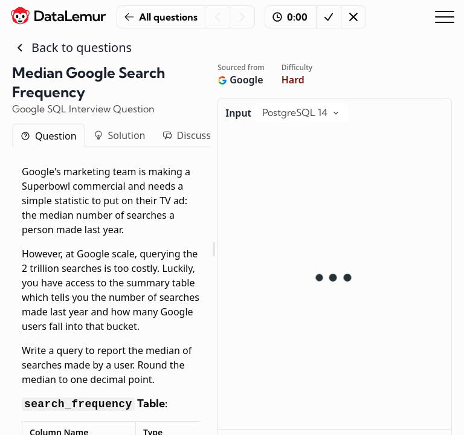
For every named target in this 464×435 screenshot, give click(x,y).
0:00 (290, 17)
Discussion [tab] (194, 135)
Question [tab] (49, 136)
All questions (161, 17)
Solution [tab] (120, 135)
